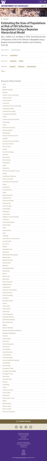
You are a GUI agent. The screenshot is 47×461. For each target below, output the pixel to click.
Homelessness (7, 203)
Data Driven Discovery (9, 127)
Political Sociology (8, 295)
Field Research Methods (9, 176)
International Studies (8, 222)
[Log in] (41, 2)
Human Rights (7, 209)
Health (4, 192)
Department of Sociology (14, 6)
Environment (6, 157)
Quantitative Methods (9, 319)
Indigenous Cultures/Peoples (11, 217)
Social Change (6, 338)
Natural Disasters (7, 282)
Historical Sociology (8, 200)
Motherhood (6, 271)
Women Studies (7, 409)
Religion (5, 325)
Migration (5, 265)
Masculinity (6, 252)
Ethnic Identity (7, 160)
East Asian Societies (8, 144)
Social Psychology (7, 357)
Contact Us (23, 454)
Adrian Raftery (14, 55)
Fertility (5, 173)
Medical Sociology (7, 260)
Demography (6, 133)
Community (6, 103)
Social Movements (8, 352)
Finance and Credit (8, 179)
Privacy (23, 450)
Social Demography (8, 344)
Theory (5, 387)
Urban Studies (7, 392)
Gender (5, 184)
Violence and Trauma (8, 398)
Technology (6, 384)
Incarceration (6, 214)
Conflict (5, 117)
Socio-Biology (6, 365)
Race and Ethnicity (8, 322)
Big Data (5, 92)
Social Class (6, 341)
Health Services (7, 198)
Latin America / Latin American (11, 238)
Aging (4, 87)
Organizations (7, 287)
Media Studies (6, 257)
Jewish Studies (7, 225)
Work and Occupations (9, 411)
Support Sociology (23, 421)
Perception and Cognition (10, 290)
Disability (5, 138)
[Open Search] (45, 2)
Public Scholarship (8, 314)
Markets (5, 246)
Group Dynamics (7, 190)
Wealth (5, 401)
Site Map (23, 453)
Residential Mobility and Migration (12, 330)
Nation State (6, 276)
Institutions (6, 219)
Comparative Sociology (9, 111)
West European (7, 406)
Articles (21, 61)
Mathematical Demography (10, 255)
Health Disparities (8, 195)
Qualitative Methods (8, 317)
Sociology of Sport (8, 374)
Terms (23, 451)
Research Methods (31, 66)
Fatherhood (6, 168)
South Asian (21, 66)
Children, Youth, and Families (11, 95)
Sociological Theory (8, 368)
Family (4, 165)
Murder (5, 273)
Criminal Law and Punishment (11, 119)
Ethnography (6, 163)
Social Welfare (6, 363)
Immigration (6, 211)
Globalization (6, 187)
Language (5, 236)
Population (12, 66)
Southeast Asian (7, 379)
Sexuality (5, 336)
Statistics (5, 382)
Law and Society (7, 241)
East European (7, 146)
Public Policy (6, 311)
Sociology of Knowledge (9, 371)
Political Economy (7, 292)
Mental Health (7, 263)
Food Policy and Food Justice (10, 182)
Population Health (8, 301)
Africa (4, 84)
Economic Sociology (8, 152)
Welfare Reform (7, 403)
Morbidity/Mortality (8, 268)
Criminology (6, 122)
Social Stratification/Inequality (11, 360)
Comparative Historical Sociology (12, 106)
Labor (4, 233)
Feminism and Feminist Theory (11, 171)
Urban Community (8, 390)
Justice (4, 227)
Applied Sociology (7, 89)
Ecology (5, 149)
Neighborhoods (7, 284)
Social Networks (7, 355)
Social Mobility (7, 349)
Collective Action (7, 98)
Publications (6, 19)
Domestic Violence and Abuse (11, 141)
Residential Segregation (9, 333)
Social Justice (6, 347)
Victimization (6, 395)
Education (5, 154)
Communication (7, 100)
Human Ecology (7, 206)
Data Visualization (8, 130)
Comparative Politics (8, 108)
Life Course (6, 244)
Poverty (5, 303)
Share (3, 71)
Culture (5, 125)
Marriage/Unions (7, 249)
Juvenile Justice (7, 230)
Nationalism (6, 279)
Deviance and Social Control (10, 135)
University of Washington (21, 457)
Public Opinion (7, 309)
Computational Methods (9, 114)
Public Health (6, 306)
